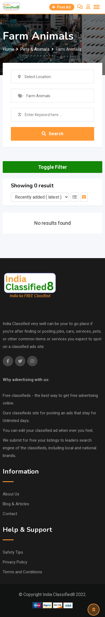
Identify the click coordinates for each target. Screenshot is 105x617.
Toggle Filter (52, 167)
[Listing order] (40, 197)
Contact (10, 513)
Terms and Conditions (22, 571)
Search (52, 133)
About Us (11, 494)
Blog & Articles (16, 503)
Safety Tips (13, 552)
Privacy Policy (15, 562)
